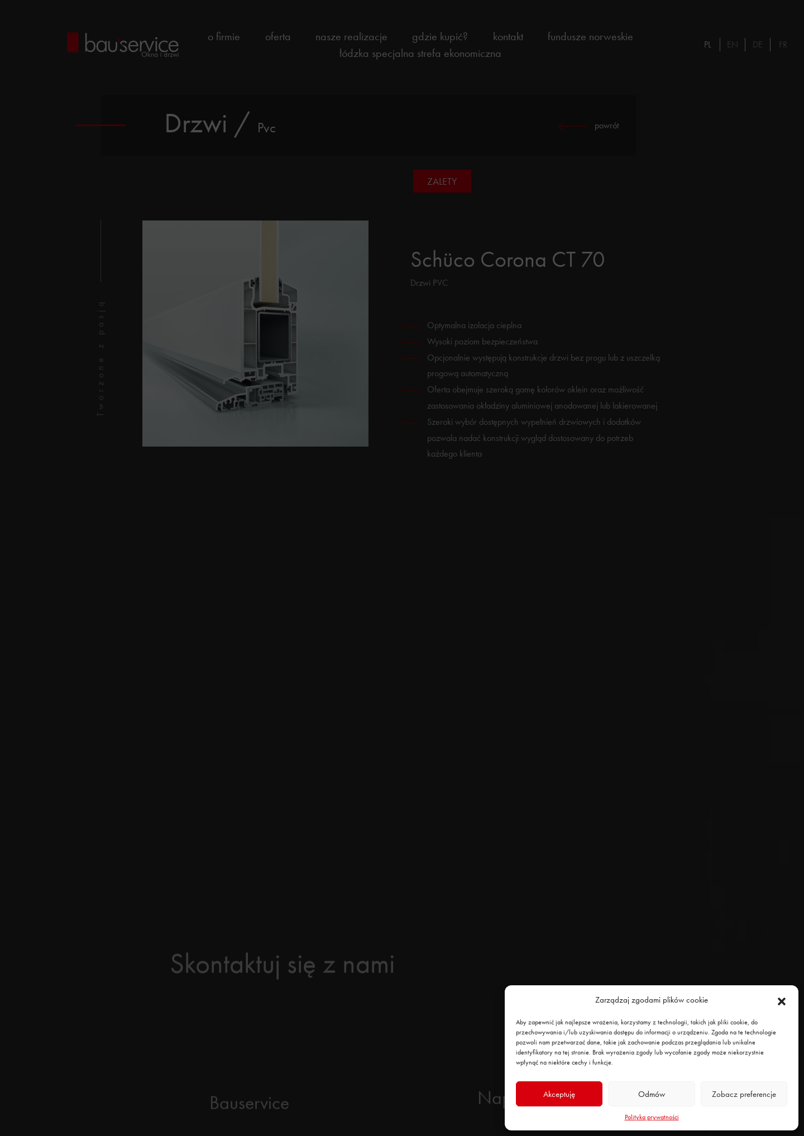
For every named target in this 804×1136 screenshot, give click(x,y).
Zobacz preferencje (744, 1094)
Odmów (651, 1094)
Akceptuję (559, 1094)
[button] (781, 999)
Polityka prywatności (652, 1117)
